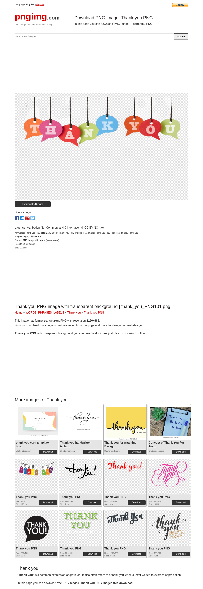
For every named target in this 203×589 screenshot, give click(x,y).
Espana (40, 4)
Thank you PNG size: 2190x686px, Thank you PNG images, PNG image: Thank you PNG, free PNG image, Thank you (81, 233)
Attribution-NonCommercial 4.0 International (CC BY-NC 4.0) (65, 227)
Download (48, 452)
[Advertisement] (101, 68)
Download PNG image (32, 204)
